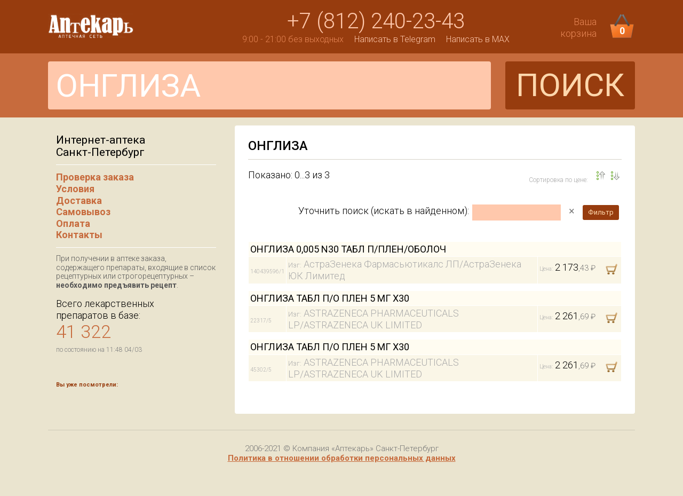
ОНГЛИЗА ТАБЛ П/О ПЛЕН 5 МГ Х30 (329, 298)
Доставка (79, 200)
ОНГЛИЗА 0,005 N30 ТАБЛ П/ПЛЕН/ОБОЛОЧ (348, 249)
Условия (75, 188)
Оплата (73, 223)
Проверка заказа (95, 177)
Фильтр (601, 212)
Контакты (79, 234)
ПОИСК (570, 85)
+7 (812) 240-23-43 (376, 21)
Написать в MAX (478, 39)
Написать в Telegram (394, 39)
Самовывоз (83, 211)
